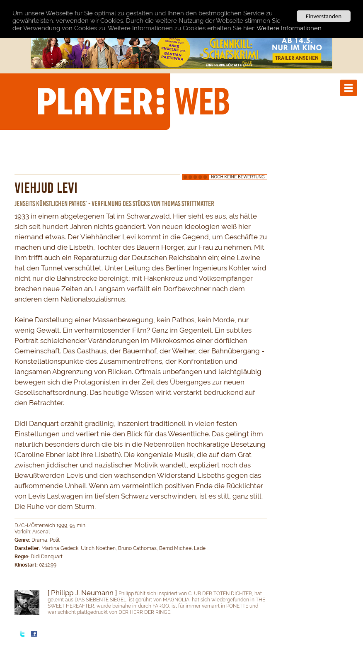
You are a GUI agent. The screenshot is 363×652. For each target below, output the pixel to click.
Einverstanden (323, 16)
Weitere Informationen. (290, 28)
